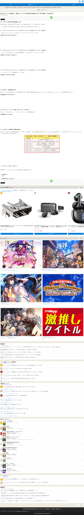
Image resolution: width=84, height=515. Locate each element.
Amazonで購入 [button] (17, 233)
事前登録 (38, 9)
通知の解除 (47, 508)
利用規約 (30, 508)
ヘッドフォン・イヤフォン (6, 190)
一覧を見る (81, 187)
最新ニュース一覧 (22, 7)
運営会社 (34, 508)
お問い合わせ (25, 508)
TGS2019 (2, 175)
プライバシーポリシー (40, 508)
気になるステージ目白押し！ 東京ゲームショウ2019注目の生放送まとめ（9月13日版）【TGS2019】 (44, 7)
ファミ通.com (52, 508)
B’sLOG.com (58, 508)
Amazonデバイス (23, 190)
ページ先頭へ (80, 505)
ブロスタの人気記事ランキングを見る (6, 402)
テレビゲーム (30, 190)
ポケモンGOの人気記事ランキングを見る (7, 411)
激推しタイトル (44, 9)
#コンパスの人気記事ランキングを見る (7, 389)
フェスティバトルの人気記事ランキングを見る (8, 398)
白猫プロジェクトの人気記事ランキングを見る (8, 407)
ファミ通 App (4, 2)
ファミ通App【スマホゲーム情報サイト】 (11, 7)
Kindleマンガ (15, 190)
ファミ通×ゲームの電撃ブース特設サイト (9, 165)
